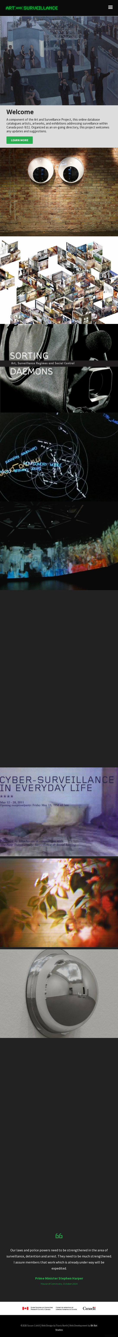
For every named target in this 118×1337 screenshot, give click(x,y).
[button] (59, 60)
